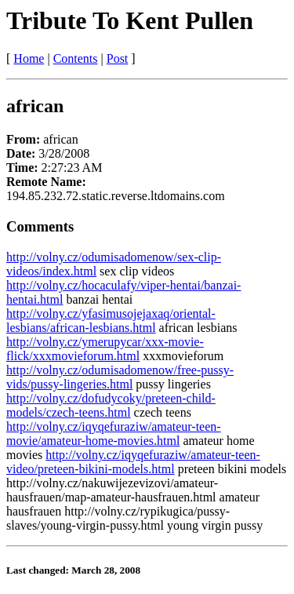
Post (118, 58)
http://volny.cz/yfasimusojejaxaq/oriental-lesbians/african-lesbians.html (111, 320)
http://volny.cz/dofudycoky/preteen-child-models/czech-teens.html (111, 405)
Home (28, 58)
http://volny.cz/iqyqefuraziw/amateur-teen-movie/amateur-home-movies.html (113, 433)
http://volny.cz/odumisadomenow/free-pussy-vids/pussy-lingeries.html (120, 377)
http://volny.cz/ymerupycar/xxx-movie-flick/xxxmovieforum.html (105, 349)
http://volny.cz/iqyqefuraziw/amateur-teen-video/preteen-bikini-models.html (133, 462)
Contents (75, 58)
